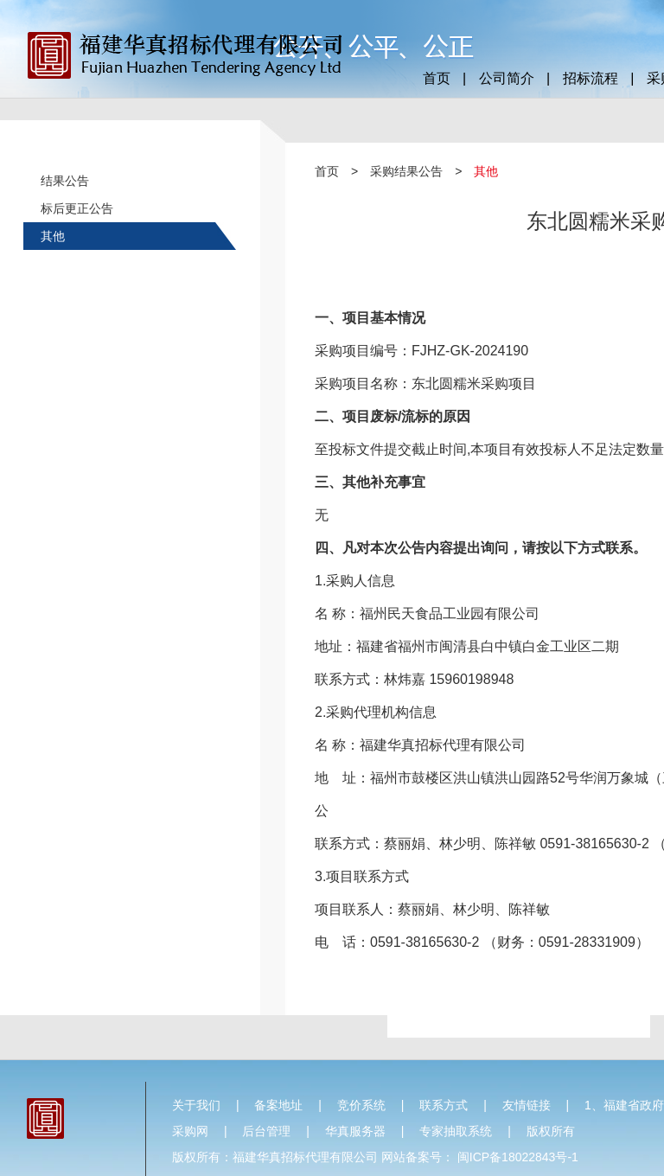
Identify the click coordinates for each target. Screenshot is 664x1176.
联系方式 (443, 1105)
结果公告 (65, 181)
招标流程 (590, 78)
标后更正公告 (77, 208)
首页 (436, 78)
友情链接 (526, 1105)
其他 (53, 236)
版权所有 (551, 1131)
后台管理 (266, 1131)
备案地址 (278, 1105)
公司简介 (506, 78)
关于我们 (196, 1105)
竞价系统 (361, 1105)
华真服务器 (355, 1131)
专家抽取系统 (455, 1131)
